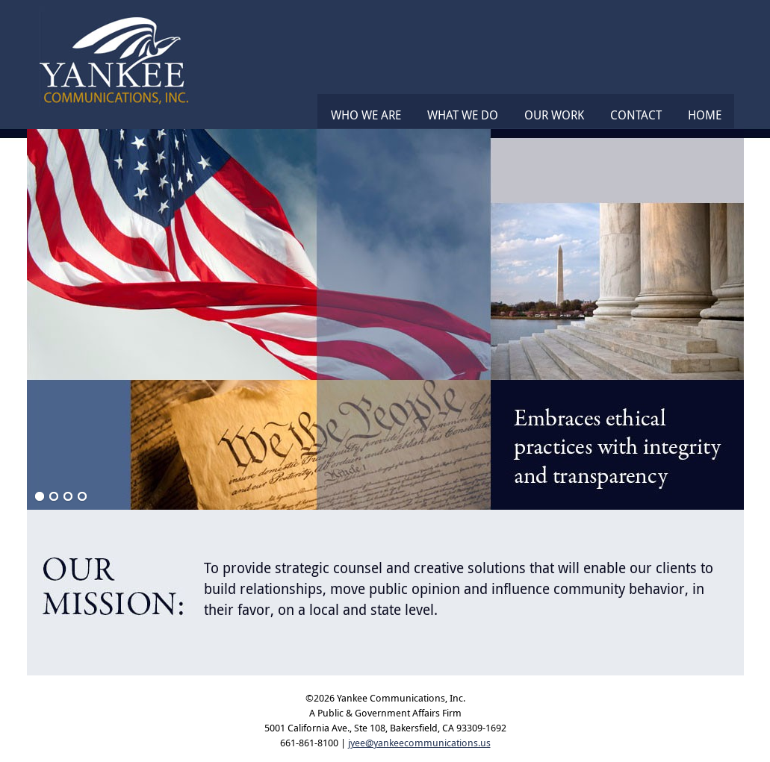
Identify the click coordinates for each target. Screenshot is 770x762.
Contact (636, 115)
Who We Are (366, 115)
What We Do (462, 115)
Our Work (554, 115)
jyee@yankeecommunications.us (419, 742)
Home (704, 115)
